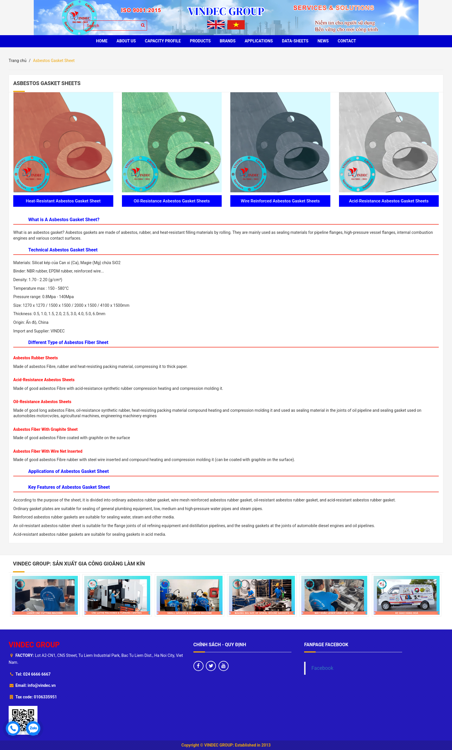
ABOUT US (126, 41)
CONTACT (347, 41)
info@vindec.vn (42, 685)
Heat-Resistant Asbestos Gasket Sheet (63, 201)
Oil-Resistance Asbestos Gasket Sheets (172, 201)
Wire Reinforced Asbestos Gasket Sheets (280, 201)
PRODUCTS (200, 41)
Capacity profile (163, 41)
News (323, 41)
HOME (102, 41)
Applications (259, 41)
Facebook (322, 668)
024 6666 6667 (36, 674)
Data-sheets (295, 41)
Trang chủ (18, 60)
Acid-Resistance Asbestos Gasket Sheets (389, 201)
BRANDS (228, 41)
